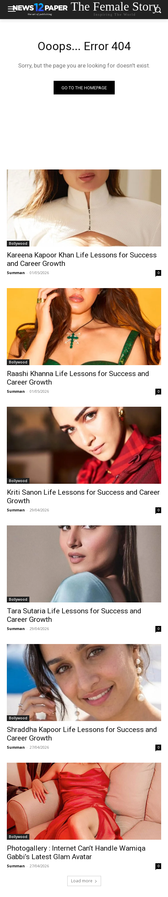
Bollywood (18, 243)
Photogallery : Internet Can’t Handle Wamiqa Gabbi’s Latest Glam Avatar (76, 852)
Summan (16, 272)
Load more (84, 881)
